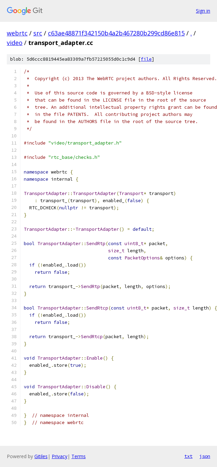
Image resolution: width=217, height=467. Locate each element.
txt (188, 456)
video (14, 43)
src (37, 33)
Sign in (203, 10)
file (146, 59)
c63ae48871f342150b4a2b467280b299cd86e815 (116, 33)
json (204, 456)
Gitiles (41, 456)
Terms (78, 456)
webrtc (17, 33)
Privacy (59, 456)
